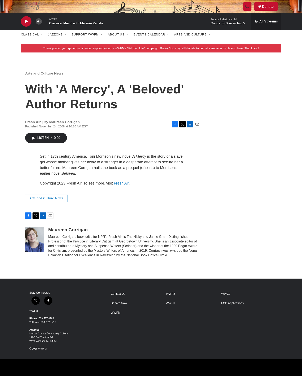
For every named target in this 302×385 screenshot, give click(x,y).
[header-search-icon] (249, 11)
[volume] (38, 30)
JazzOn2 (55, 43)
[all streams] (266, 30)
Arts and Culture (190, 43)
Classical (30, 43)
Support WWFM (85, 43)
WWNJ (170, 312)
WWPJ (170, 302)
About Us (116, 43)
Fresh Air (121, 192)
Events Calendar (149, 43)
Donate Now (119, 312)
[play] (26, 30)
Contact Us (118, 302)
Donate (270, 11)
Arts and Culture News (44, 82)
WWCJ (225, 302)
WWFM (33, 320)
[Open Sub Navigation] (42, 43)
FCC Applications (232, 312)
